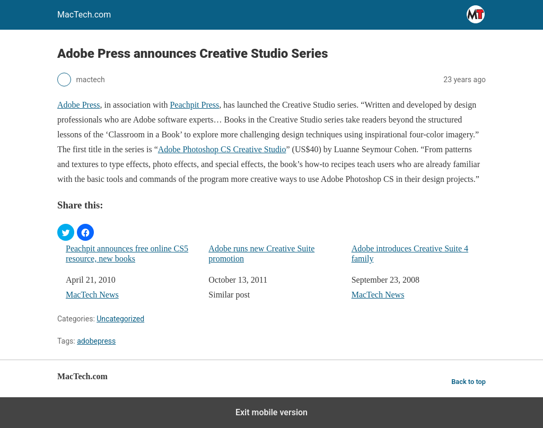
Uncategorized (120, 319)
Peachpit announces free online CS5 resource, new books (127, 253)
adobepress (96, 341)
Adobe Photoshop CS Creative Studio (222, 149)
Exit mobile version (271, 412)
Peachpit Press (194, 104)
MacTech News (92, 294)
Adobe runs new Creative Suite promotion (261, 253)
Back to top (468, 382)
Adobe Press (78, 104)
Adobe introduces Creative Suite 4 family (410, 253)
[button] (65, 232)
